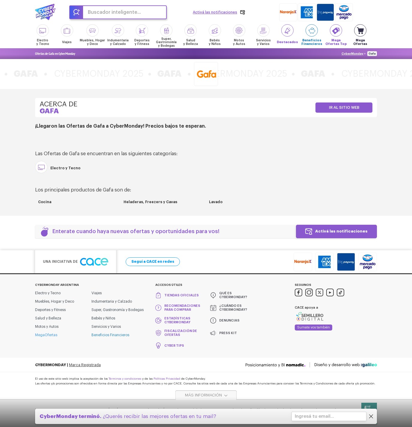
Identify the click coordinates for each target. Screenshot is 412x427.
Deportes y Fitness (50, 310)
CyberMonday (352, 53)
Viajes (96, 293)
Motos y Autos (46, 326)
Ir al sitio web (344, 107)
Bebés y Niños (103, 318)
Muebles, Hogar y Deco (54, 301)
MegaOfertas (46, 335)
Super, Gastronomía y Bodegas (117, 310)
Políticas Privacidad (167, 378)
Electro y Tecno (48, 293)
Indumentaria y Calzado (111, 301)
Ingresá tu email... (314, 416)
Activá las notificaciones (341, 231)
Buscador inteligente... (114, 12)
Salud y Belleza (48, 318)
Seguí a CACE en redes (152, 261)
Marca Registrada (85, 365)
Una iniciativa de (75, 261)
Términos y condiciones (125, 378)
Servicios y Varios (106, 326)
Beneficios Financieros (110, 335)
